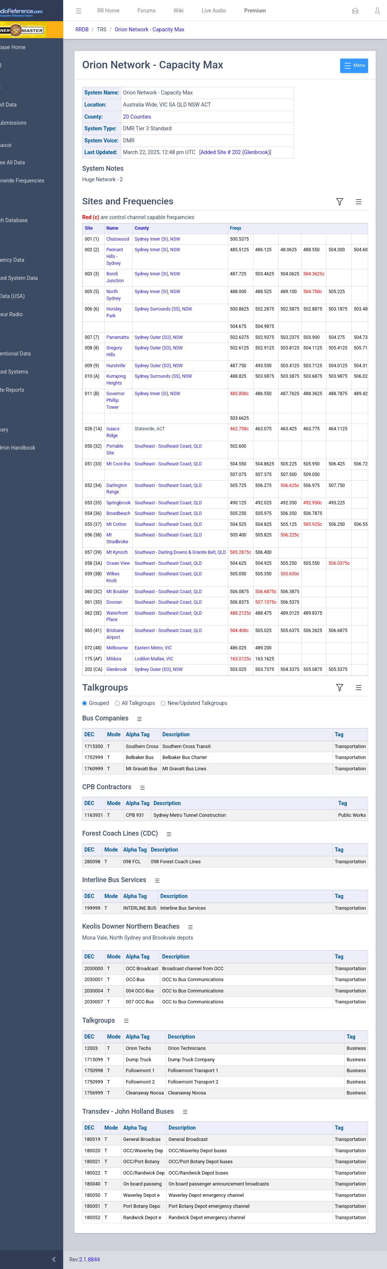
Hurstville (149, 373)
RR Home (142, 11)
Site (122, 236)
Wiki (212, 11)
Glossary (21, 430)
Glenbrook (150, 677)
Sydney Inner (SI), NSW (191, 247)
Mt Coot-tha (152, 472)
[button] (355, 11)
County (175, 236)
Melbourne (150, 655)
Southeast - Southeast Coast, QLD (201, 454)
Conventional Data (32, 354)
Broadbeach (152, 521)
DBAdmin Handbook (34, 448)
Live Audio (247, 11)
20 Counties (170, 117)
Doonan (147, 610)
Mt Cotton (150, 532)
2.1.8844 (123, 1260)
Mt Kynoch (150, 560)
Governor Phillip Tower (149, 408)
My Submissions (30, 123)
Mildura (147, 666)
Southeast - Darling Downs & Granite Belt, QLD (214, 560)
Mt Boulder (151, 599)
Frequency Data (29, 260)
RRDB (115, 29)
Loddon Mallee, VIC (187, 666)
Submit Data (25, 105)
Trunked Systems (31, 372)
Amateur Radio (28, 314)
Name (146, 236)
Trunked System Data (35, 278)
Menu (354, 65)
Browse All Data (29, 162)
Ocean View (151, 571)
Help (16, 484)
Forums (180, 11)
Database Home (29, 47)
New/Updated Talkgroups (231, 711)
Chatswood (151, 247)
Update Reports (29, 390)
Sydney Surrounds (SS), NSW (197, 317)
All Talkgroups (172, 711)
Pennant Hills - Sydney (148, 264)
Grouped (132, 711)
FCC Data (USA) (29, 296)
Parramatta (151, 345)
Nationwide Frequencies (39, 181)
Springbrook (152, 510)
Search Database (30, 220)
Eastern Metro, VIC (186, 655)
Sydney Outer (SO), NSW (192, 345)
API (14, 466)
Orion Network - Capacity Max (183, 29)
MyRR (17, 65)
